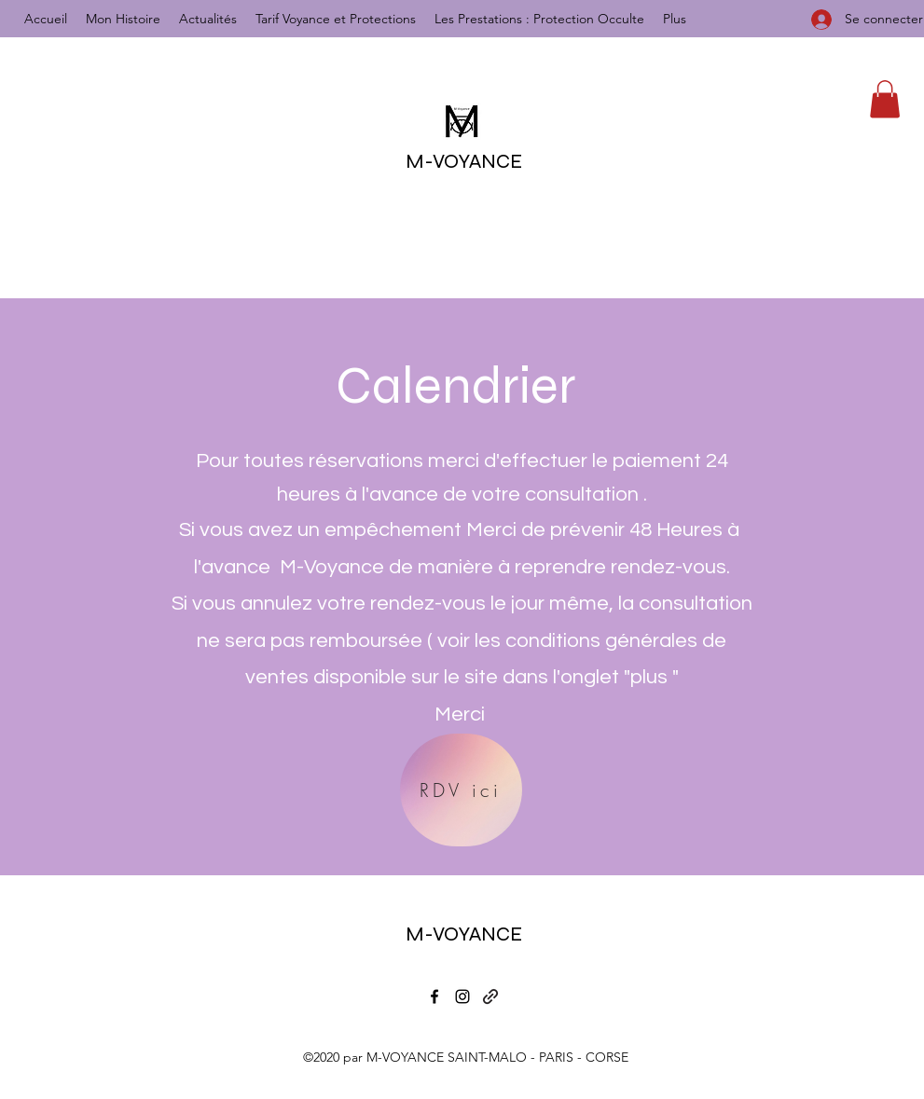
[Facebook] (434, 996)
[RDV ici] (461, 790)
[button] (885, 99)
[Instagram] (462, 996)
